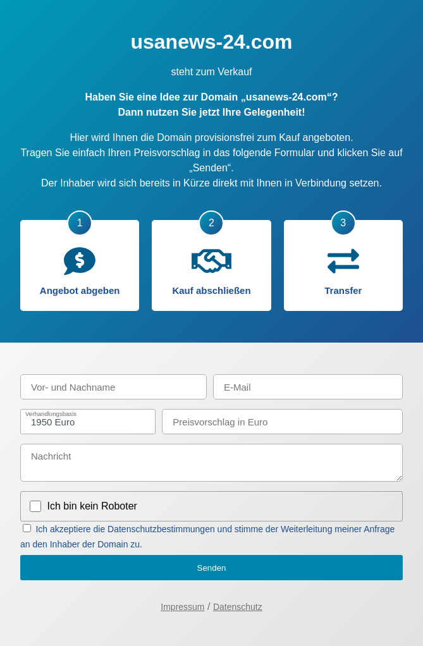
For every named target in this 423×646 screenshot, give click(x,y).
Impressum (182, 607)
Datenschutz (237, 607)
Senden (211, 568)
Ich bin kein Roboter (92, 506)
